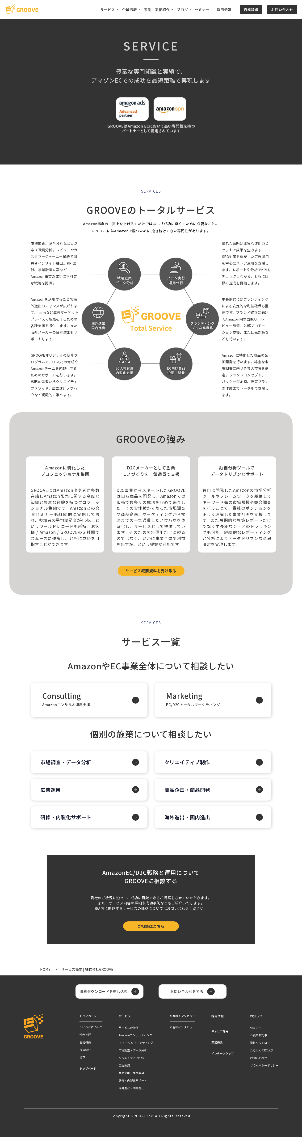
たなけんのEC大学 (261, 1052)
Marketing (213, 700)
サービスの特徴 (128, 1029)
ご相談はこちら (151, 928)
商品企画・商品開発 (189, 792)
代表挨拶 (85, 1037)
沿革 (82, 1060)
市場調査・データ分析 (68, 764)
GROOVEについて (91, 1029)
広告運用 (52, 792)
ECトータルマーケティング (136, 1044)
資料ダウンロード (261, 1044)
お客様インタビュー (182, 1029)
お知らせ (255, 1018)
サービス (124, 1018)
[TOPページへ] (22, 9)
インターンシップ (222, 1055)
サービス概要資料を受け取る (151, 571)
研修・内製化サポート (68, 819)
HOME (45, 971)
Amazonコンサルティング (135, 1037)
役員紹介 (85, 1052)
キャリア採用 (219, 1033)
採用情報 (224, 9)
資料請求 (251, 9)
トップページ (88, 1071)
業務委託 (217, 1044)
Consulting (89, 700)
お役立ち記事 (258, 1037)
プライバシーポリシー (264, 1067)
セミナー (202, 9)
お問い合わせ (282, 9)
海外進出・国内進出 (189, 819)
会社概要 (85, 1044)
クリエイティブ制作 (189, 764)
